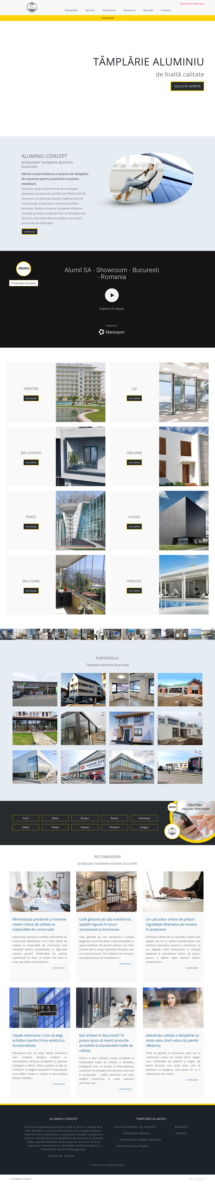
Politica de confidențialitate (107, 1164)
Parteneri (129, 10)
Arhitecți (181, 1133)
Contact (166, 10)
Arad (26, 818)
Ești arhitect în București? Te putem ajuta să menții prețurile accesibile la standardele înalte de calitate (106, 1043)
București (181, 1126)
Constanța (144, 818)
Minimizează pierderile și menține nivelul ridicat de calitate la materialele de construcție (39, 924)
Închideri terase (127, 1146)
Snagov (144, 827)
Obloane (144, 1133)
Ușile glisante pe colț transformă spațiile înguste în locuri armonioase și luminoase (105, 924)
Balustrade (130, 1133)
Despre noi (55, 1155)
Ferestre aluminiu (126, 1126)
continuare (29, 231)
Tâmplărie (71, 10)
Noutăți (148, 10)
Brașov (85, 818)
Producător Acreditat (23, 283)
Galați (25, 827)
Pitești (55, 827)
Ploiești (85, 827)
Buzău (114, 818)
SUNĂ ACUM (107, 18)
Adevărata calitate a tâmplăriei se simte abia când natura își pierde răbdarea (172, 1040)
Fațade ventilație (150, 1139)
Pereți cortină (129, 1139)
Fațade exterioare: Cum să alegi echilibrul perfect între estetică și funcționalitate (39, 1040)
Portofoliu (109, 10)
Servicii (90, 10)
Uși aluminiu (147, 1126)
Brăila (55, 818)
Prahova (114, 827)
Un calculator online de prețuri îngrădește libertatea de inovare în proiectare (171, 924)
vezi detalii (31, 398)
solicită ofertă (187, 86)
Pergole (144, 1146)
